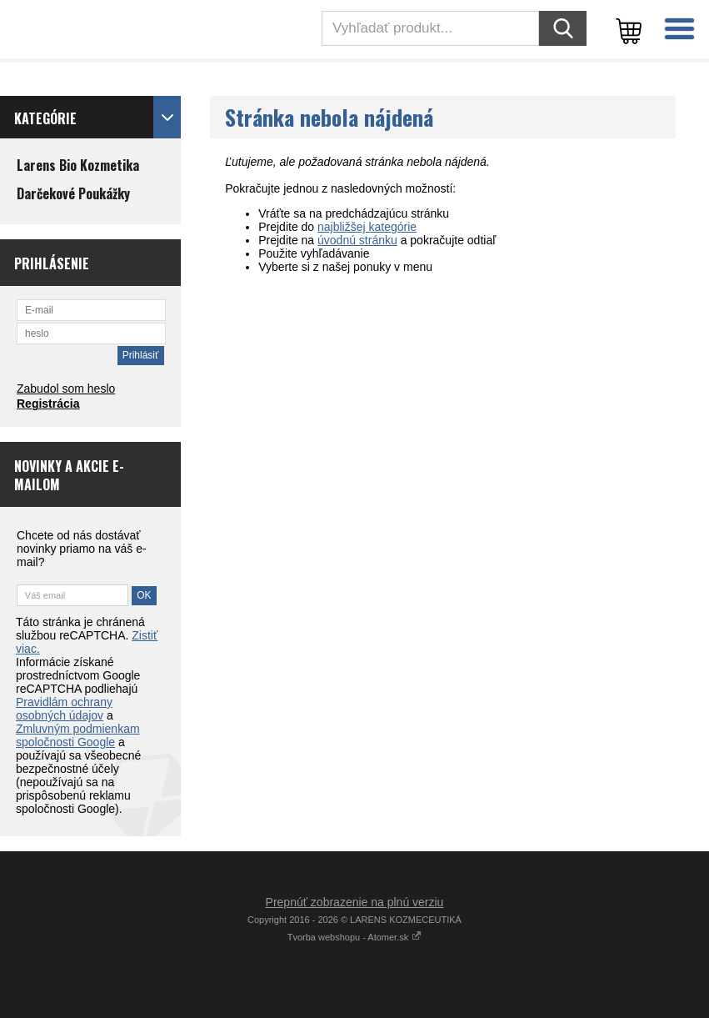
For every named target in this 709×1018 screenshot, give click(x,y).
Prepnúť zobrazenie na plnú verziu (355, 902)
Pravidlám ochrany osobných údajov (64, 708)
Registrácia (48, 403)
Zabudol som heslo (66, 388)
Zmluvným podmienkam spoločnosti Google (78, 735)
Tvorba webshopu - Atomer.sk (354, 937)
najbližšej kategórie (367, 226)
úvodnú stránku (357, 240)
